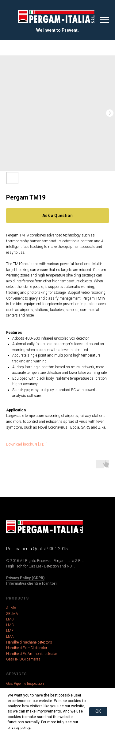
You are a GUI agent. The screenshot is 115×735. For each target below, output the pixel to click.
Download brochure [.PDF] (27, 444)
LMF (9, 630)
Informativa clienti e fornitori (31, 583)
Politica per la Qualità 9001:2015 (37, 548)
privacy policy (19, 727)
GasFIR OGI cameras (23, 659)
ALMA (11, 608)
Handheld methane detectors (29, 642)
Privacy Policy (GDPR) (25, 578)
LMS (9, 619)
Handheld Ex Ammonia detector (31, 654)
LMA (10, 636)
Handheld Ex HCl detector (26, 648)
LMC (10, 625)
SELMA (12, 614)
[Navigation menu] (104, 20)
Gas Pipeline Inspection (25, 683)
